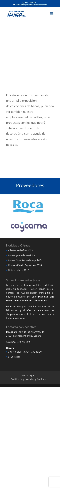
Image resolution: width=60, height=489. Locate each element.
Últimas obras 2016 (18, 270)
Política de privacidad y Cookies (28, 379)
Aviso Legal (28, 375)
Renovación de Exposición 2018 (25, 265)
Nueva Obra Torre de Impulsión (25, 260)
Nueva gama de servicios (21, 255)
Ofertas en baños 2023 (20, 250)
